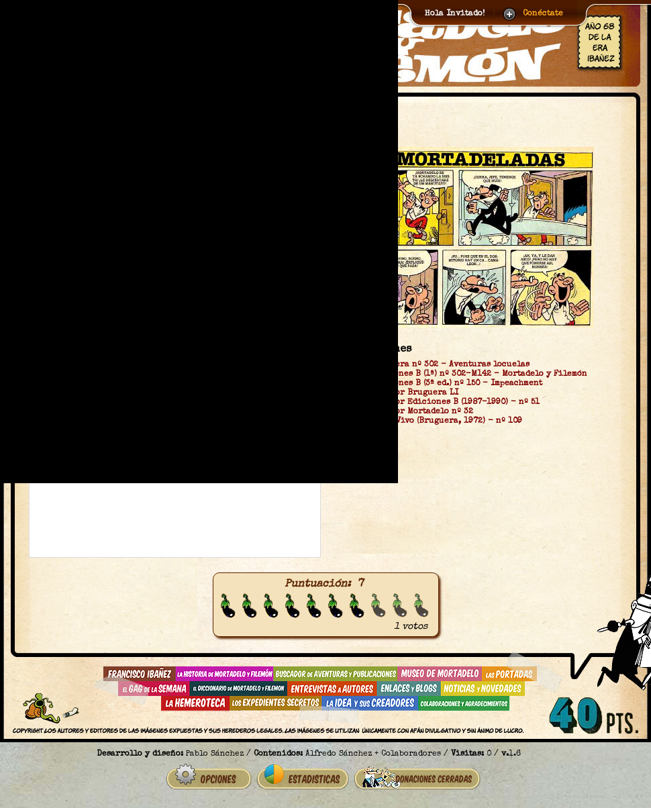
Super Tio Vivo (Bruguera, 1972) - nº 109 (437, 421)
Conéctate (543, 14)
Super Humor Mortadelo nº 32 (412, 412)
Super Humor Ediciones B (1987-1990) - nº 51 (446, 403)
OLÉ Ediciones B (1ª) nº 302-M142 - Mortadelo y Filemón (469, 374)
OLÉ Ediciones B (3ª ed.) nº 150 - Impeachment (447, 384)
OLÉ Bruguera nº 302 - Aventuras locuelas (441, 365)
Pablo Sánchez (215, 754)
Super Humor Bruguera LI (405, 393)
